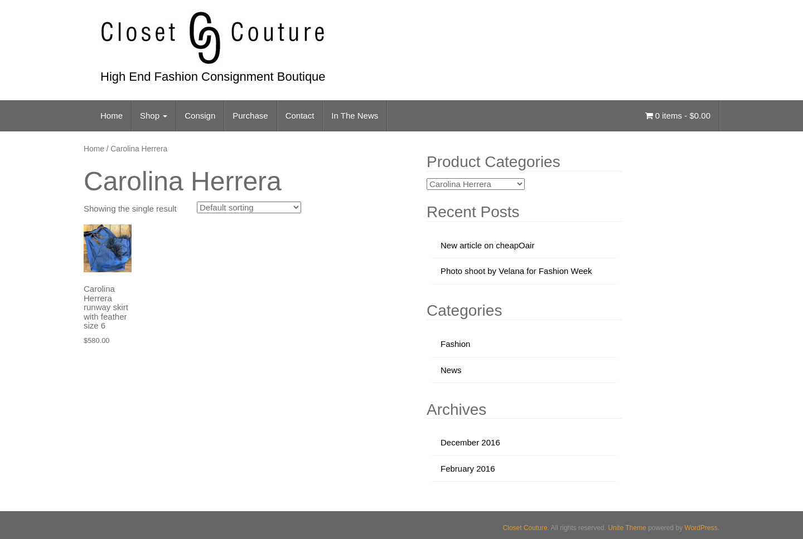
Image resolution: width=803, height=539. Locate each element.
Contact (300, 115)
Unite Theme (627, 528)
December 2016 (470, 442)
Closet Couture (525, 528)
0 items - (677, 115)
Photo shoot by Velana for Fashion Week (516, 271)
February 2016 (468, 468)
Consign (200, 115)
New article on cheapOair (487, 245)
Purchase (250, 115)
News (451, 370)
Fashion (455, 344)
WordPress (701, 528)
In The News (354, 115)
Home (111, 115)
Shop (153, 115)
